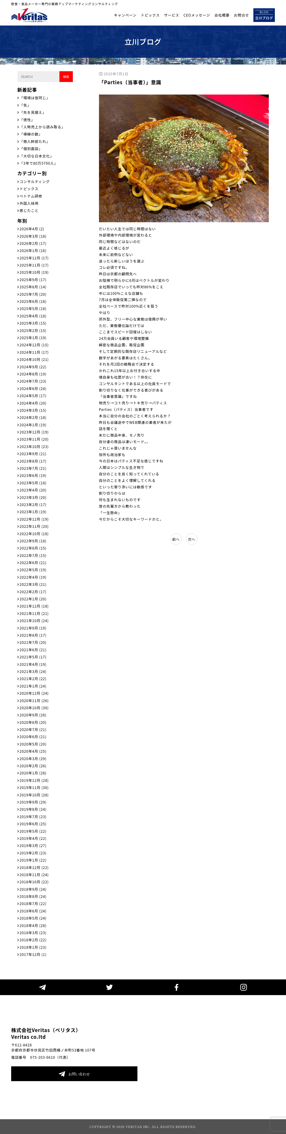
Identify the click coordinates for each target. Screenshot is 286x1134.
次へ (191, 539)
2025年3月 (33, 323)
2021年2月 (33, 678)
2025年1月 (33, 337)
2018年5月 (33, 918)
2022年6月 (33, 562)
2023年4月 (33, 489)
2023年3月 (33, 497)
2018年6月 (33, 910)
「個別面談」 (31, 148)
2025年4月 (33, 315)
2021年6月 (33, 649)
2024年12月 (34, 344)
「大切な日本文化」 (37, 155)
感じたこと (29, 210)
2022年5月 (33, 569)
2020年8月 (33, 722)
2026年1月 (33, 250)
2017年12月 (33, 954)
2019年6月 (33, 823)
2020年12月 (34, 693)
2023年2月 (33, 504)
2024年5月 (33, 395)
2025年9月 (33, 279)
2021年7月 (33, 642)
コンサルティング (35, 181)
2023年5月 (33, 482)
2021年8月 (33, 635)
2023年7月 (33, 468)
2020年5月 (33, 744)
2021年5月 (33, 656)
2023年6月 (33, 475)
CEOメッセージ (196, 15)
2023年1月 (33, 511)
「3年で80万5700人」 (39, 163)
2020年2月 (33, 765)
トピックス (150, 15)
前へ (176, 539)
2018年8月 (33, 896)
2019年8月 (33, 809)
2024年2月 (33, 417)
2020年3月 (33, 758)
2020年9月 (33, 714)
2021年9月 (33, 627)
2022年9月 (33, 540)
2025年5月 (33, 308)
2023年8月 (33, 461)
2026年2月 (33, 243)
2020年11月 (34, 700)
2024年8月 (33, 373)
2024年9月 (33, 366)
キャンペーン (125, 15)
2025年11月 (34, 265)
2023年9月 (33, 453)
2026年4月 (32, 228)
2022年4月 (33, 577)
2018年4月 (33, 925)
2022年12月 (34, 519)
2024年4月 (33, 403)
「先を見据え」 (33, 112)
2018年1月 (33, 947)
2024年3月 (33, 410)
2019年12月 (34, 780)
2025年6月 (33, 301)
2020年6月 (33, 736)
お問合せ (241, 15)
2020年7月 (33, 729)
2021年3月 (33, 671)
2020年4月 (33, 751)
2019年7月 (33, 816)
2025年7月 (33, 294)
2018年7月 (33, 903)
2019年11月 (34, 787)
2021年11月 (34, 613)
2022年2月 (33, 591)
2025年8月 (33, 286)
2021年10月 (34, 620)
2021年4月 (33, 664)
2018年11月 (34, 874)
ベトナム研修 (31, 196)
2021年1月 (33, 685)
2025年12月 (34, 257)
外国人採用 (29, 203)
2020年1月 (33, 772)
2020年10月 (34, 707)
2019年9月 (33, 802)
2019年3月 (33, 845)
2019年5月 (33, 831)
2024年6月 (33, 388)
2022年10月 (34, 533)
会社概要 (222, 15)
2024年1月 (33, 424)
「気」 (25, 105)
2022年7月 (33, 555)
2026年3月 (33, 236)
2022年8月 (33, 547)
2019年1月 (33, 860)
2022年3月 (33, 584)
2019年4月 (33, 838)
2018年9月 (33, 889)
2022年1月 (33, 598)
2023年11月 (34, 439)
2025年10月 (34, 272)
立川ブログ (264, 15)
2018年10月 (34, 881)
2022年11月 (34, 526)
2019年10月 (34, 794)
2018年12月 (34, 867)
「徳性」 (27, 119)
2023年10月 (34, 446)
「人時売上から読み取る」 (42, 126)
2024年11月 (34, 352)
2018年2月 (33, 939)
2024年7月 (33, 381)
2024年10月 (34, 359)
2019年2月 (33, 852)
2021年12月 (34, 606)
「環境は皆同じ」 (35, 97)
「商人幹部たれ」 (35, 141)
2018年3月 (33, 932)
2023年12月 (34, 431)
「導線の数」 (31, 134)
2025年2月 (33, 330)
